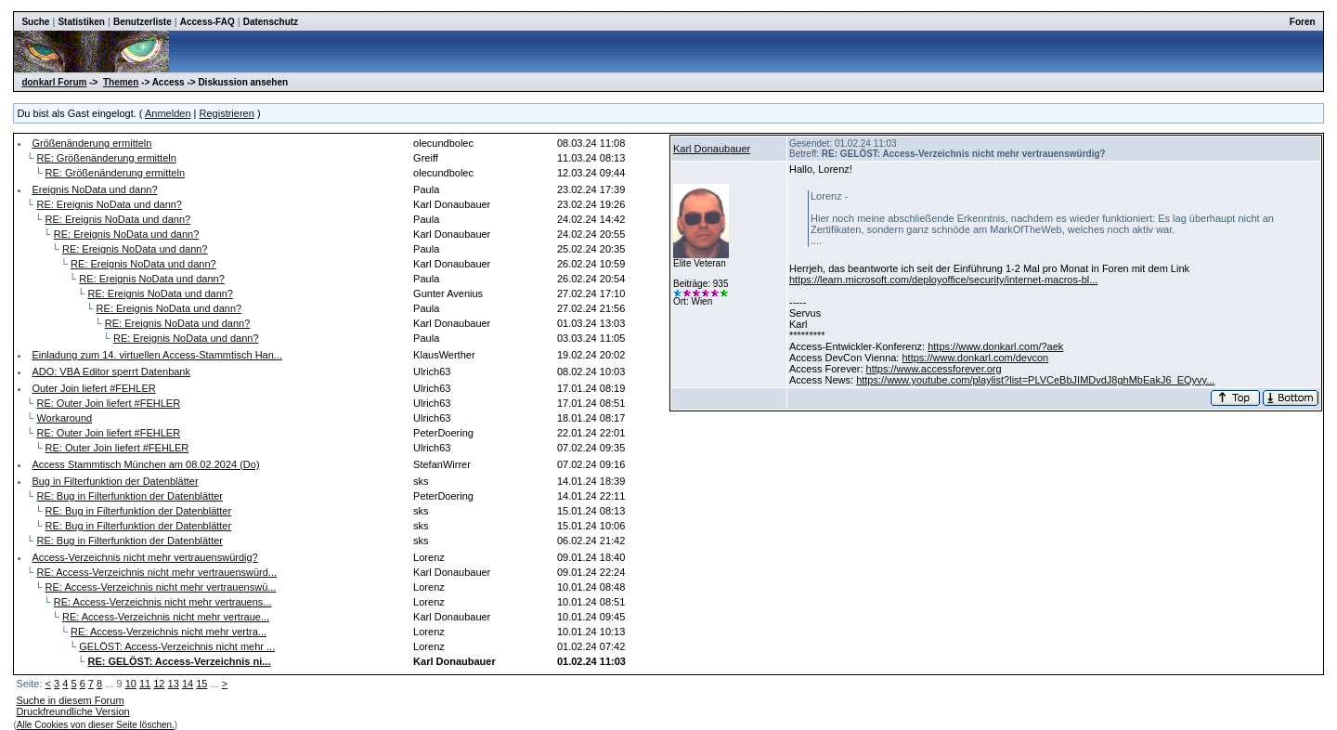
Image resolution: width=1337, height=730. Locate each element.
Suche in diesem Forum (69, 700)
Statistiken (81, 22)
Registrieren (227, 113)
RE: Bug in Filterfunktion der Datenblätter (129, 496)
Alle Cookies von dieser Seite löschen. (96, 725)
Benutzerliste (142, 22)
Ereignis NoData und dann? (94, 189)
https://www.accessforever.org (934, 368)
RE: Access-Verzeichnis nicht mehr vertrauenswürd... (156, 572)
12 (158, 683)
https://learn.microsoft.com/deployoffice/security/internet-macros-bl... (943, 279)
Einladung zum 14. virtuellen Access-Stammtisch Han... (157, 354)
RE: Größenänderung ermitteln (105, 157)
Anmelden (168, 113)
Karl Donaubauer (711, 148)
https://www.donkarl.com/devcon (975, 357)
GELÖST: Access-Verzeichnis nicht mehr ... (177, 646)
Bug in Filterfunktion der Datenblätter (115, 481)
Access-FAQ (207, 22)
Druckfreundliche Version (72, 711)
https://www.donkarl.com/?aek (995, 346)
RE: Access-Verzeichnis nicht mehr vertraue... (165, 616)
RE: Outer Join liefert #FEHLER (108, 403)
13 (173, 683)
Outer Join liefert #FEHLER (93, 388)
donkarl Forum (53, 82)
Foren (1303, 22)
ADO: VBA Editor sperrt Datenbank (111, 371)
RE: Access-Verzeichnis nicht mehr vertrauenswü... (161, 587)
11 (144, 683)
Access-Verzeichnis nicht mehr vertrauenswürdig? (144, 557)
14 (187, 683)
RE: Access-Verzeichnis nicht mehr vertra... (168, 631)
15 (201, 683)
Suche (35, 22)
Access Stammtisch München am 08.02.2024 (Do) (145, 464)
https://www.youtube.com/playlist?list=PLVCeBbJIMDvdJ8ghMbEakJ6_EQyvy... (1035, 379)
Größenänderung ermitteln (91, 143)
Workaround (64, 418)
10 (130, 683)
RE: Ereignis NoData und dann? (109, 204)
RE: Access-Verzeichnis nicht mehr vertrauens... (163, 601)
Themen (120, 82)
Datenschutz (270, 22)
